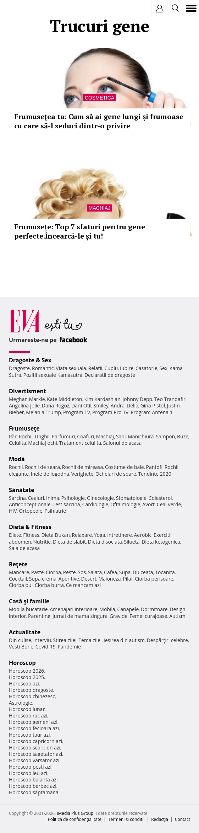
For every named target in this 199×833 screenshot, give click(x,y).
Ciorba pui (21, 585)
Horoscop (22, 663)
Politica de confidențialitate (74, 819)
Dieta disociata (105, 541)
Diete (15, 535)
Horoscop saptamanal (34, 792)
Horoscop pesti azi (30, 766)
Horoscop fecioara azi (34, 728)
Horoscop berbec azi (32, 786)
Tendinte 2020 (154, 473)
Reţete (18, 564)
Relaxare (82, 535)
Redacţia (159, 819)
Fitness (31, 535)
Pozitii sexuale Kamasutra (52, 375)
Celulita (17, 442)
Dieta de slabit (69, 541)
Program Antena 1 (152, 412)
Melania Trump (43, 412)
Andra (118, 405)
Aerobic (142, 535)
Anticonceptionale (30, 504)
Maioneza (109, 578)
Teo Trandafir (170, 399)
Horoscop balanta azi (33, 779)
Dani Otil (81, 405)
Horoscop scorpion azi (34, 747)
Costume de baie (124, 467)
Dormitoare (154, 609)
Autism (177, 616)
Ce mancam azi (83, 585)
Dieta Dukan (55, 535)
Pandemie (69, 646)
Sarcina (17, 498)
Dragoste (19, 368)
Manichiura (141, 436)
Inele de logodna (50, 473)
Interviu (42, 640)
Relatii (95, 368)
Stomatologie (131, 498)
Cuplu (111, 368)
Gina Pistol (152, 405)
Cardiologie (95, 504)
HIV (13, 510)
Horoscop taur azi (29, 734)
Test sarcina (66, 504)
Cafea (110, 572)
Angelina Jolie (24, 405)
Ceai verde (169, 504)
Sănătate (21, 490)
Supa (125, 572)
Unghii (42, 436)
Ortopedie (30, 510)
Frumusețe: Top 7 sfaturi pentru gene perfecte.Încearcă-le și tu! (79, 231)
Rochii (26, 436)
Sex (163, 368)
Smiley (101, 405)
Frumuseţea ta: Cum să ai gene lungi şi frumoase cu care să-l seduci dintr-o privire (98, 121)
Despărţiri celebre (167, 640)
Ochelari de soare (115, 473)
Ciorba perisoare (154, 578)
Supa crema (42, 578)
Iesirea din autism (124, 640)
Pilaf (128, 578)
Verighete (82, 473)
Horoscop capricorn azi (35, 741)
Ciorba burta (49, 585)
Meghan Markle (27, 399)
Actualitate (24, 632)
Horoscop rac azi (28, 715)
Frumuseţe (24, 428)
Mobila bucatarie (28, 609)
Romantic (43, 368)
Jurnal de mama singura (79, 616)
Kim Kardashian (102, 399)
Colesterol (160, 498)
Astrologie (20, 702)
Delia (132, 405)
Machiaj (99, 208)
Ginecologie (100, 498)
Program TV (76, 412)
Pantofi (154, 467)
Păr (13, 436)
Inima (52, 498)
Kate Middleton (64, 399)
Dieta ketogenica (161, 541)
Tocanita (165, 572)
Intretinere (119, 535)
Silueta (131, 541)
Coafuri (85, 436)
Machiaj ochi (42, 442)
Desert (88, 578)
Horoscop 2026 (26, 670)
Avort (148, 504)
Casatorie (146, 368)
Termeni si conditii (126, 819)
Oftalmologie (125, 504)
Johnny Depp (137, 399)
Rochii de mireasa (82, 467)
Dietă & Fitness (30, 527)
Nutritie (42, 541)
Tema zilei (89, 640)
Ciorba (53, 572)
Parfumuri (63, 436)
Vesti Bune (21, 646)
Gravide (119, 616)
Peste (69, 572)
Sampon (165, 436)
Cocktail (18, 578)
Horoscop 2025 (26, 677)
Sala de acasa (24, 548)
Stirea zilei (64, 640)
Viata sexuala (71, 368)
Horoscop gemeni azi (33, 722)
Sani (121, 436)
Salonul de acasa (122, 442)
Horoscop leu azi (28, 773)
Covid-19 (45, 646)
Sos (82, 572)
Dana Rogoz (56, 405)
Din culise (20, 640)
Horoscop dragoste (31, 690)
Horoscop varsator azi (34, 760)
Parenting (39, 616)
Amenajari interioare (73, 609)
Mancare (19, 572)
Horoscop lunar (27, 709)
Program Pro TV (110, 412)
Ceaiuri (36, 498)
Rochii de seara (42, 467)
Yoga (99, 535)
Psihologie (73, 498)
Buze (182, 436)
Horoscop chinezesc (32, 696)
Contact (182, 819)
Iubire (126, 368)
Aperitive (69, 578)
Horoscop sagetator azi (35, 754)
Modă (17, 459)
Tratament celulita (80, 442)
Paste (37, 572)
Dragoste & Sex (30, 360)
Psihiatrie (55, 510)
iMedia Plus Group (75, 813)
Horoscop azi (24, 683)
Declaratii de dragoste (109, 375)
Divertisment (27, 391)
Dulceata (143, 572)
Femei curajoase (148, 616)
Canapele (128, 609)
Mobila (107, 609)
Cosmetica (99, 98)
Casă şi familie (29, 601)
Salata (95, 572)
